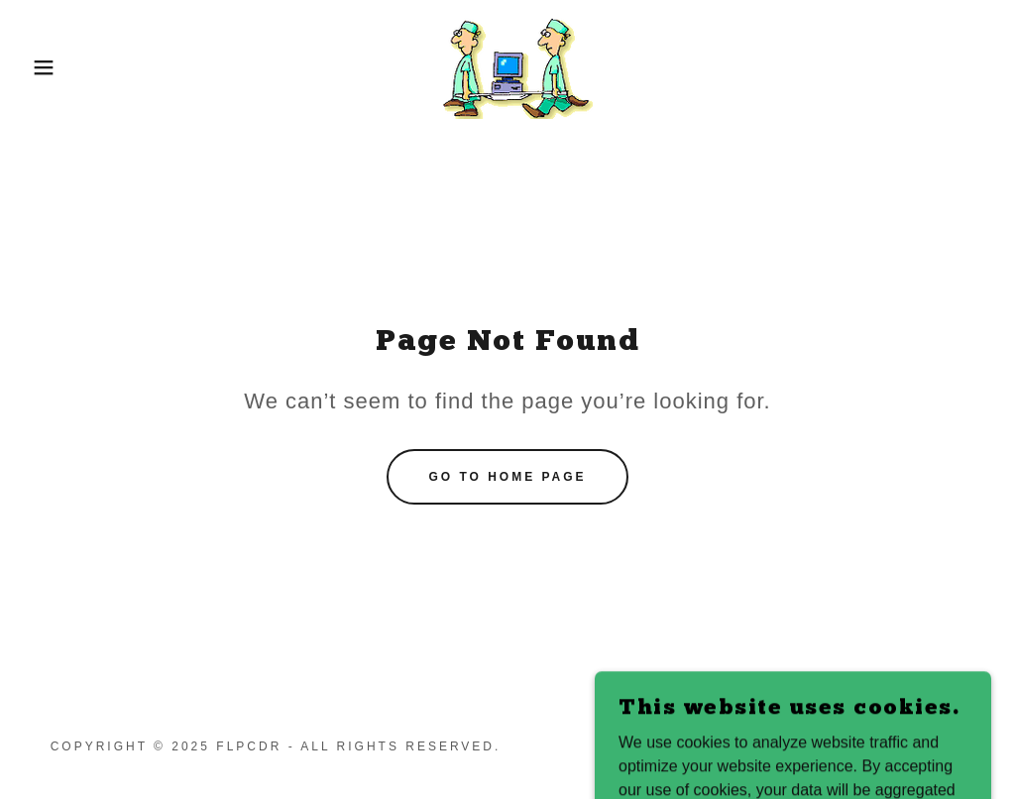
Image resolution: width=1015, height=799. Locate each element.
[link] (507, 65)
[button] (50, 67)
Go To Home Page (507, 477)
